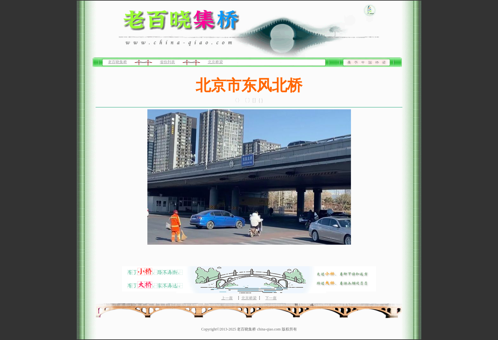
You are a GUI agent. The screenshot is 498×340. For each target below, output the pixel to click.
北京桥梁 (215, 62)
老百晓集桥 (117, 62)
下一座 (271, 298)
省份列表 (167, 62)
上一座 (227, 298)
